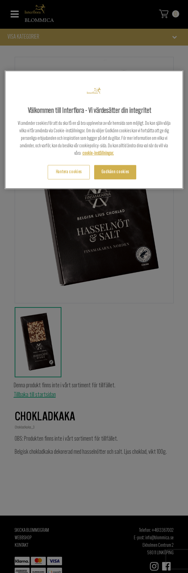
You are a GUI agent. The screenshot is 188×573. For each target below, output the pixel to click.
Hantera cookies (69, 172)
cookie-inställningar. (98, 153)
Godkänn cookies (115, 172)
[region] (94, 130)
